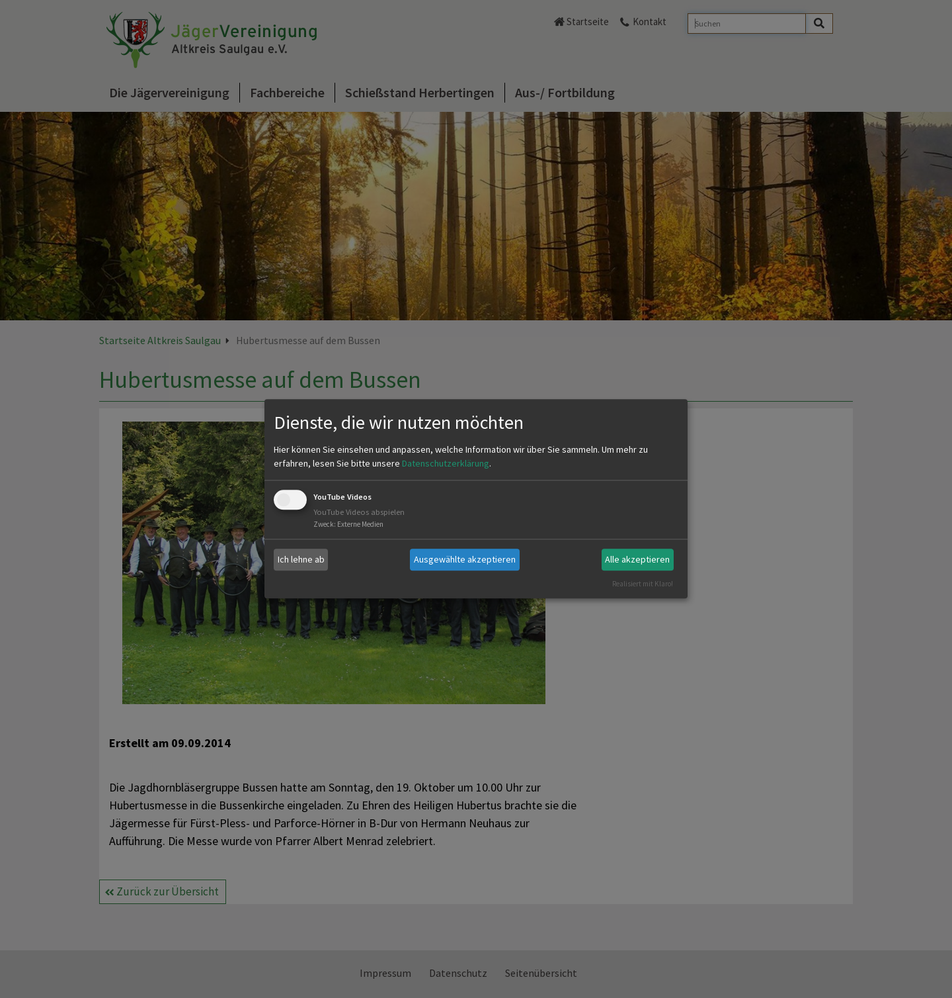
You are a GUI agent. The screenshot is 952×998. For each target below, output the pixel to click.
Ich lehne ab (301, 559)
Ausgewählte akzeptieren (465, 559)
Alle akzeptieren (637, 559)
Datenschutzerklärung (445, 463)
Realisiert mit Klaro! (642, 583)
